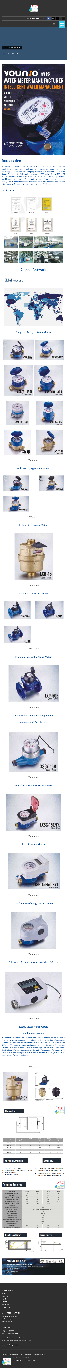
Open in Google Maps (10, 1345)
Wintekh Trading (7, 1322)
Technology (5, 1304)
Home (4, 1293)
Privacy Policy (6, 1307)
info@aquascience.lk (13, 1333)
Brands (4, 1299)
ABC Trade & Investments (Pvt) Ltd (24, 1360)
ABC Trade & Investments (10, 1316)
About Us (5, 1296)
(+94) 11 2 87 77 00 (38, 18)
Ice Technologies (7, 1319)
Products (5, 1302)
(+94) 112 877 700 (9, 1331)
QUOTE (62, 25)
